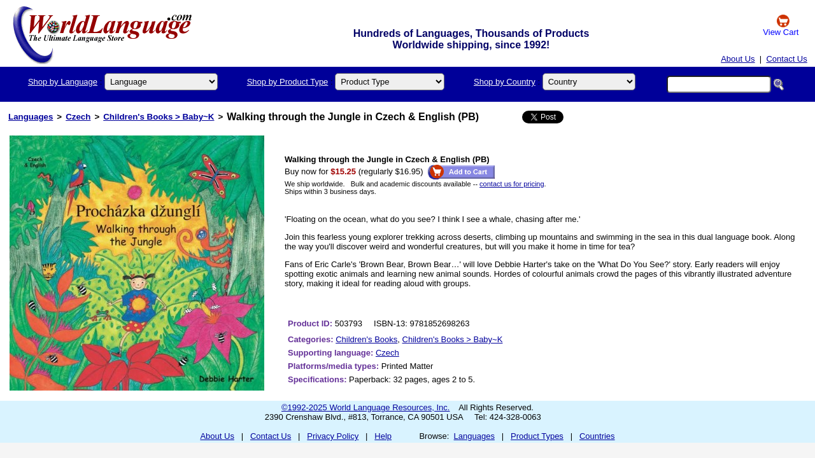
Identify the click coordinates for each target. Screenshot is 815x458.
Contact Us (786, 59)
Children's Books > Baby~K (158, 116)
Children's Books (366, 339)
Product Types (537, 436)
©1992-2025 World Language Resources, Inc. (365, 407)
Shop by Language (62, 82)
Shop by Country (504, 82)
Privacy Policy (332, 436)
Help (383, 436)
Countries (597, 436)
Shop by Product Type (288, 82)
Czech (78, 116)
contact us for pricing (511, 184)
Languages (30, 116)
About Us (738, 59)
